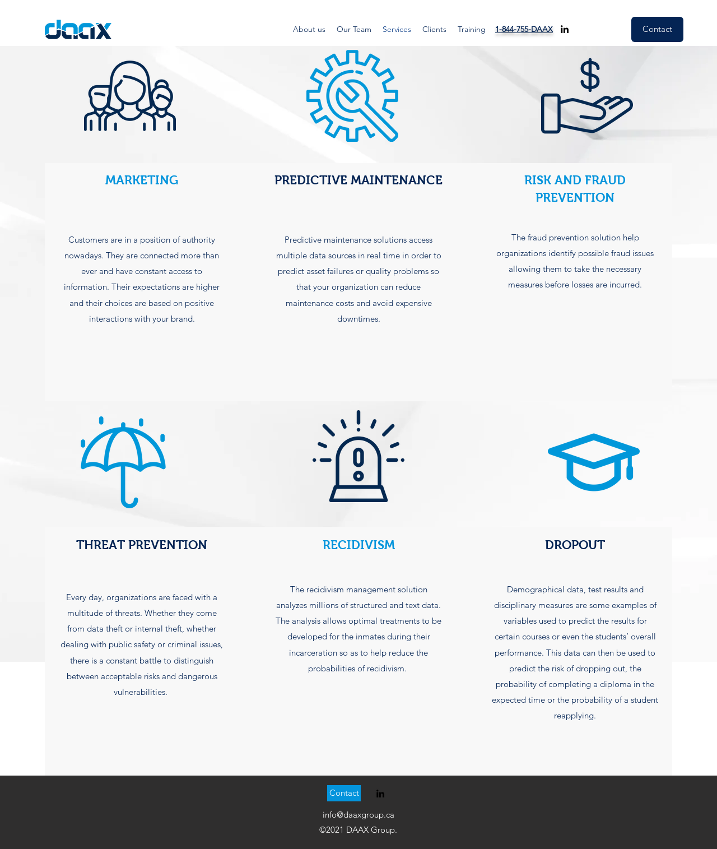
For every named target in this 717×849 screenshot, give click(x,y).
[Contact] (657, 29)
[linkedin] (564, 29)
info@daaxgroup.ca (358, 814)
